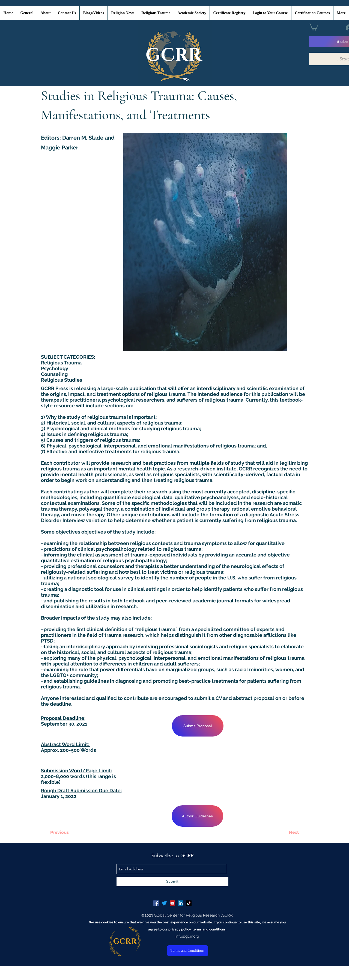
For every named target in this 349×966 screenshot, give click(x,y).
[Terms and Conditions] (187, 950)
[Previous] (59, 832)
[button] (313, 27)
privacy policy (179, 929)
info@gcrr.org (187, 936)
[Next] (294, 832)
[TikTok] (189, 903)
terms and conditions (209, 929)
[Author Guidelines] (197, 816)
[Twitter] (164, 903)
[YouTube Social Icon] (172, 903)
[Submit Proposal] (197, 726)
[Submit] (172, 881)
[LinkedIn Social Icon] (180, 903)
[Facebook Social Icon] (156, 903)
